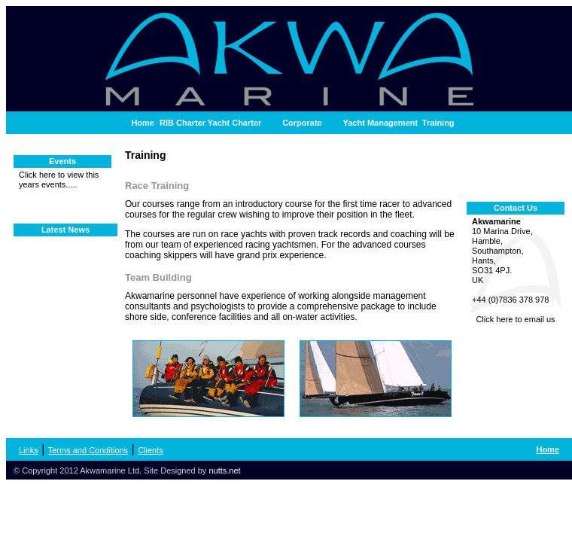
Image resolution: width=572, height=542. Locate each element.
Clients (150, 450)
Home (142, 122)
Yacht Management (380, 122)
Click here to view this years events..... (59, 179)
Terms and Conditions (88, 450)
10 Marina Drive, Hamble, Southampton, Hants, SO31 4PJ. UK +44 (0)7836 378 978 (515, 270)
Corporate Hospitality (302, 126)
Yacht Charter (235, 122)
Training (438, 122)
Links (28, 450)
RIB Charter (182, 122)
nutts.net (224, 470)
